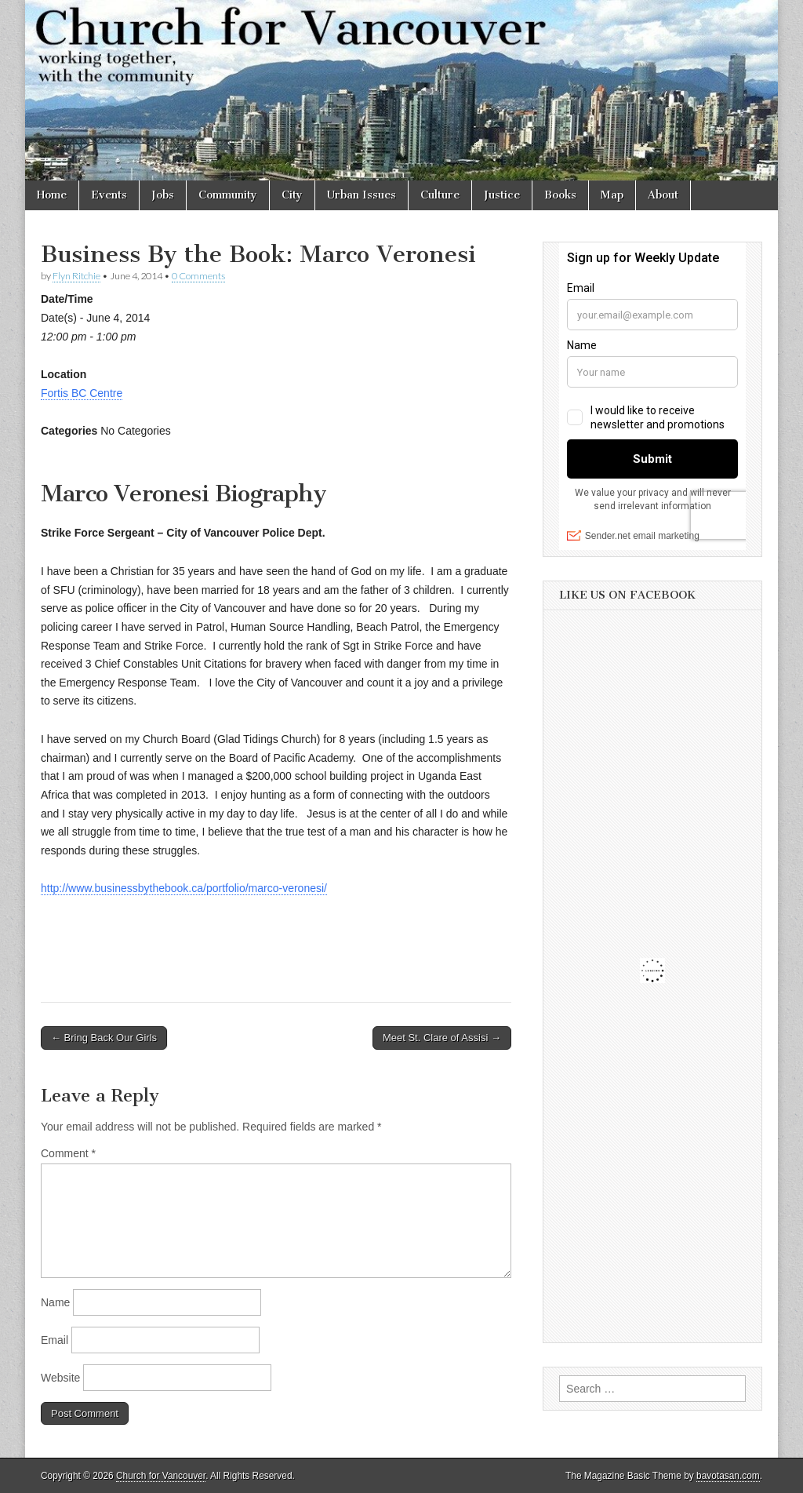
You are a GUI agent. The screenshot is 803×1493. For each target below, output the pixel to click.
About (663, 195)
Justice (502, 195)
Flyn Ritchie (76, 276)
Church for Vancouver (160, 1475)
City (292, 195)
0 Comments (198, 276)
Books (560, 195)
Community (227, 195)
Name (55, 1302)
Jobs (162, 195)
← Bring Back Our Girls (104, 1037)
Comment (68, 1153)
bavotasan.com (728, 1475)
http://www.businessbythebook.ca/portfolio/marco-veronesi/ (184, 888)
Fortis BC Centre (81, 393)
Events (109, 195)
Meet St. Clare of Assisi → (442, 1037)
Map (612, 195)
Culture (440, 195)
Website (60, 1377)
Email (54, 1340)
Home (52, 195)
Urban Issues (361, 195)
